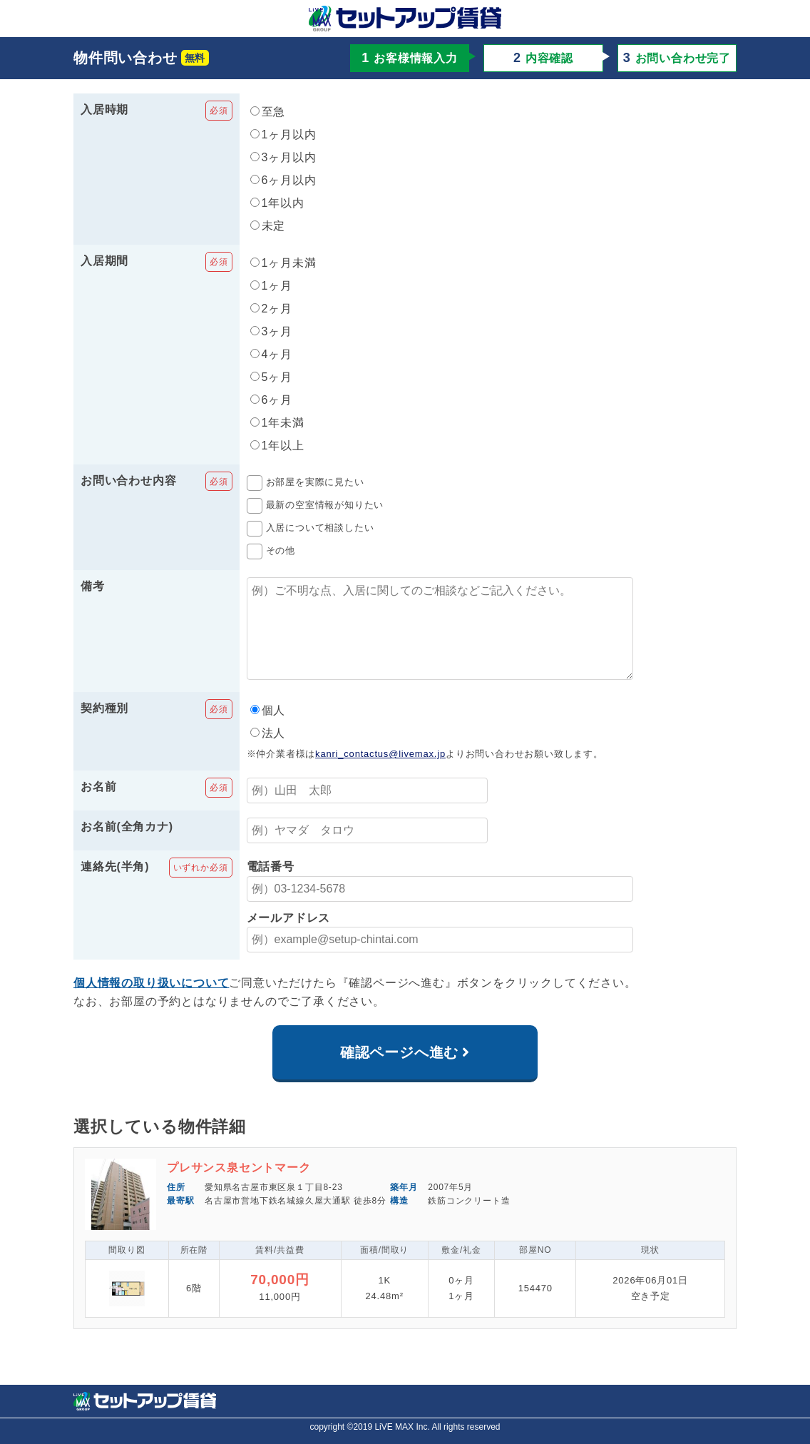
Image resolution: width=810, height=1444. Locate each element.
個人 (268, 730)
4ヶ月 (271, 354)
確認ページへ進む (399, 1072)
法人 (268, 753)
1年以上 (277, 445)
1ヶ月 (271, 286)
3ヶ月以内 (283, 157)
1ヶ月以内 (283, 134)
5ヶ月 (271, 377)
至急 (268, 112)
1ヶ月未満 (283, 263)
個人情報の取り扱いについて (151, 1003)
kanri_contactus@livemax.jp (380, 773)
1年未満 (277, 423)
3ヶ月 (271, 331)
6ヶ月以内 (283, 180)
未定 (268, 226)
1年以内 (277, 203)
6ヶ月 (271, 400)
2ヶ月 (271, 308)
